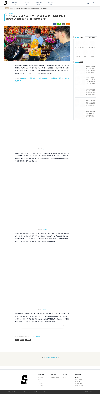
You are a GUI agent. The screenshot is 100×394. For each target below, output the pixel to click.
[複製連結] (63, 24)
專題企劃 (40, 383)
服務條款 (31, 392)
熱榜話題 (40, 385)
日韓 (39, 381)
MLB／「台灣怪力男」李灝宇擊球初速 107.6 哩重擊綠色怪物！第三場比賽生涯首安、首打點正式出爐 (29, 8)
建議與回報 (25, 392)
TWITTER (78, 381)
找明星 (64, 377)
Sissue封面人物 (55, 377)
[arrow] (5, 3)
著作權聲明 (36, 392)
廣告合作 (19, 392)
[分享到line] (59, 24)
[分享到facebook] (55, 24)
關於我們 (9, 392)
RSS (77, 377)
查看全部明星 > (92, 37)
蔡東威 (22, 340)
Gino (17, 340)
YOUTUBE (78, 383)
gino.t (45, 149)
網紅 (39, 379)
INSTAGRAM (79, 385)
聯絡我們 (14, 392)
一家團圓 (28, 340)
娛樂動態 (11, 13)
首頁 (6, 13)
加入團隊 (43, 392)
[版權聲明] (38, 336)
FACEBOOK (79, 379)
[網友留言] (68, 24)
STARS (50, 3)
